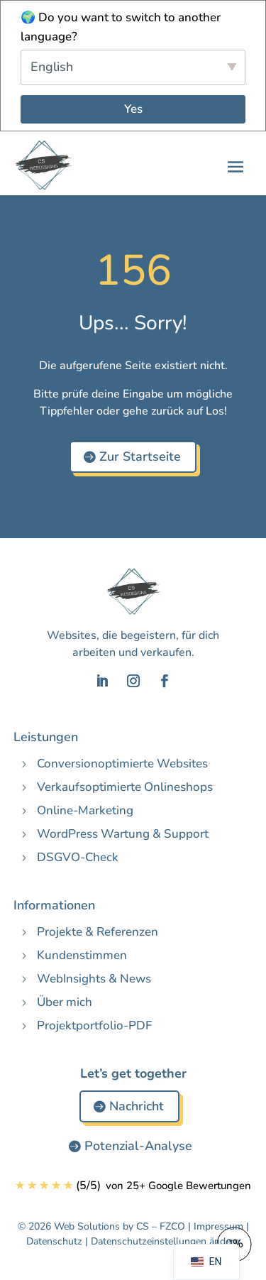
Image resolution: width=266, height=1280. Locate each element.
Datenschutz (54, 1241)
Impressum (218, 1226)
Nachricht (136, 1106)
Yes (133, 109)
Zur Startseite (140, 456)
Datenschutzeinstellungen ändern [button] (165, 1241)
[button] (235, 165)
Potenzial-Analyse (138, 1145)
